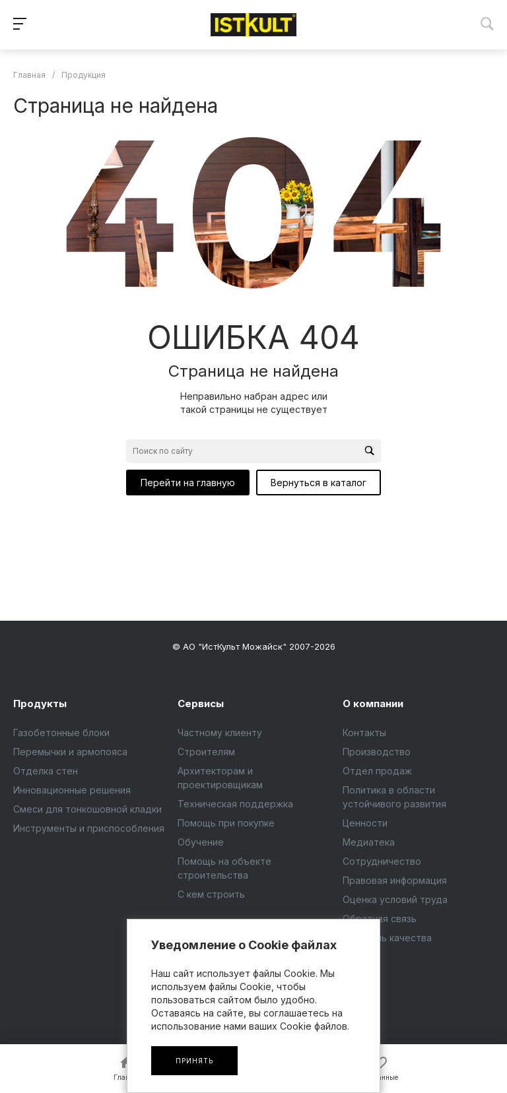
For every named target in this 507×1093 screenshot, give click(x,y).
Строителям (206, 751)
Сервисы (201, 703)
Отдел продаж (377, 770)
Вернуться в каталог (318, 482)
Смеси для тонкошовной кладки (87, 809)
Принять (194, 1061)
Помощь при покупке (226, 822)
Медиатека (369, 842)
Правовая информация (395, 880)
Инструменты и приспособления (88, 828)
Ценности (365, 822)
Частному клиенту (220, 732)
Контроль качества (387, 937)
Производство (377, 751)
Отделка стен (45, 770)
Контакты (364, 732)
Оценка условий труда (395, 899)
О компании (373, 703)
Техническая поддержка (235, 803)
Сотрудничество (382, 861)
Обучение (201, 842)
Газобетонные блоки (61, 732)
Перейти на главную (188, 482)
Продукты (40, 703)
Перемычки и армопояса (70, 751)
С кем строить (211, 894)
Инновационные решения (72, 790)
